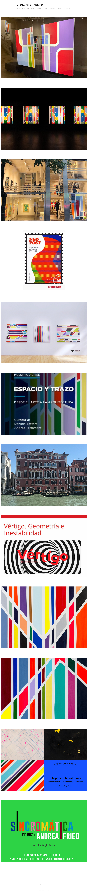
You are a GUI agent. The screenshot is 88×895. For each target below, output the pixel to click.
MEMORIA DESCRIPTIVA (37, 8)
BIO (46, 8)
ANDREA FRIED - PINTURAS (29, 5)
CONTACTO (67, 8)
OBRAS (18, 8)
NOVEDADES (53, 8)
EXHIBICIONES (25, 8)
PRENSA (60, 8)
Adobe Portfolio (46, 890)
